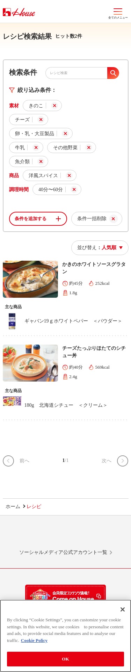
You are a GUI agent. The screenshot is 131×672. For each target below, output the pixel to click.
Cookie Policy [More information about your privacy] (34, 640)
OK (65, 659)
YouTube (105, 535)
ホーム (13, 506)
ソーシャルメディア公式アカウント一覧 (63, 552)
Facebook (79, 535)
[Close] (122, 609)
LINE (26, 535)
